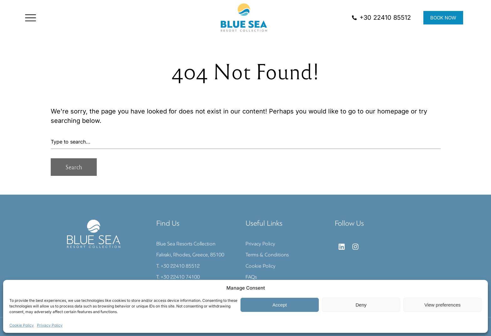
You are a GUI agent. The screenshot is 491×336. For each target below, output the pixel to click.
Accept (279, 304)
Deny (360, 304)
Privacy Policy (50, 325)
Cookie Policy (21, 325)
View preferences (442, 304)
